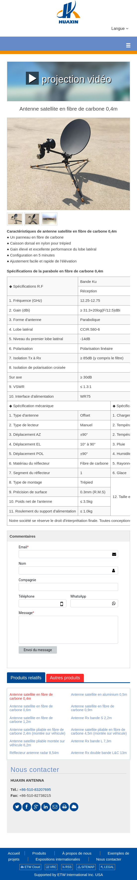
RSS (67, 867)
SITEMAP (86, 867)
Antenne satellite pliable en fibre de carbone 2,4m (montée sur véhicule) (37, 731)
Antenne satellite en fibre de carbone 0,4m (31, 696)
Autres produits (65, 677)
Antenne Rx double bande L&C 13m (99, 753)
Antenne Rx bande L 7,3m (91, 741)
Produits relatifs (26, 677)
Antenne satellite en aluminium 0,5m (99, 694)
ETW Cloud (30, 867)
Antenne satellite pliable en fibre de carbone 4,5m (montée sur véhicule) (99, 731)
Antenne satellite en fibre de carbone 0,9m (92, 708)
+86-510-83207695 (35, 789)
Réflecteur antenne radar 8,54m (34, 753)
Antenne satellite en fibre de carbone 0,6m (31, 708)
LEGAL (107, 867)
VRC (51, 867)
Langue (119, 28)
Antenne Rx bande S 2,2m (91, 718)
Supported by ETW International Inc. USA (68, 875)
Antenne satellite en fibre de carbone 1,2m (31, 720)
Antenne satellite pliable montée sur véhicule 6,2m (37, 743)
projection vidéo (68, 78)
